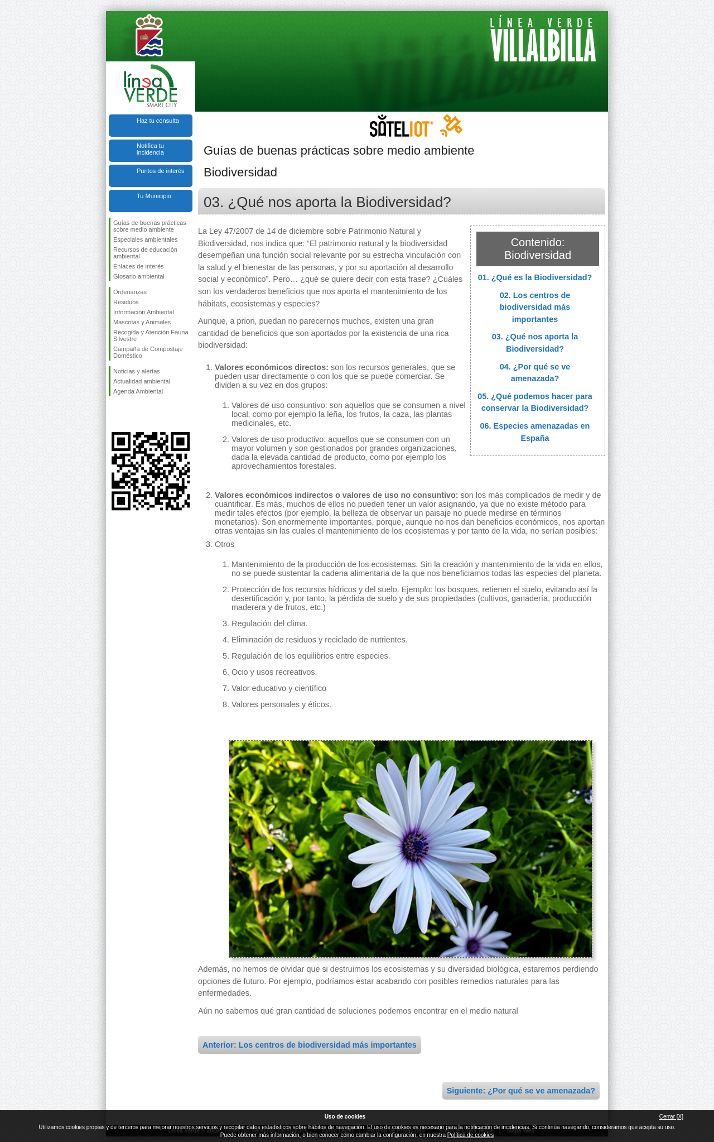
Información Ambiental (143, 312)
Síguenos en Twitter (134, 414)
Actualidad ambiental (141, 381)
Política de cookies (470, 1135)
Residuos (126, 302)
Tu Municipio (154, 196)
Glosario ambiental (139, 276)
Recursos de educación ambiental (145, 253)
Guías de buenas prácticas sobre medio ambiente (149, 226)
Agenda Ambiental (138, 391)
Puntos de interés (161, 170)
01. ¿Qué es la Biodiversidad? (535, 277)
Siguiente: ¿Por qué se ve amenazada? (521, 1090)
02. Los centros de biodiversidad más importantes (535, 307)
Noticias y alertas (136, 371)
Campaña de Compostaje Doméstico (148, 352)
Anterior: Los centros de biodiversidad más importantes (309, 1044)
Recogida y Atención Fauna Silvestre (151, 335)
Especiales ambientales (145, 239)
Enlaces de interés (138, 266)
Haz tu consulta (158, 120)
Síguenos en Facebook (115, 414)
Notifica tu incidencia (150, 149)
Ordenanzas (130, 292)
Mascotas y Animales (142, 322)
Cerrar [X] (671, 1117)
